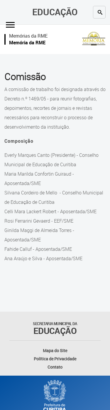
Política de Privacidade (55, 359)
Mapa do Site (55, 350)
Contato (55, 367)
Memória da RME (27, 42)
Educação (55, 12)
